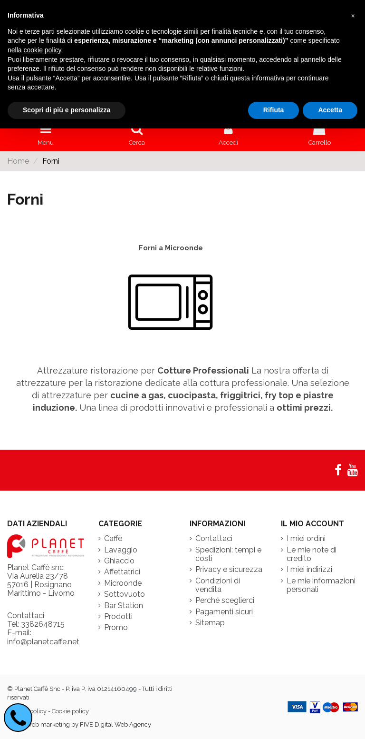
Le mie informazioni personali (321, 585)
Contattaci (213, 538)
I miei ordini (306, 538)
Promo (116, 627)
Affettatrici (122, 572)
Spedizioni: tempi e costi (228, 554)
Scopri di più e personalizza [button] (66, 110)
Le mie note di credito (311, 554)
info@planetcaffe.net (43, 641)
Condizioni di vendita (217, 585)
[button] (352, 15)
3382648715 (43, 624)
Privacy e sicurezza (228, 569)
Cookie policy (70, 711)
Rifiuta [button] (273, 110)
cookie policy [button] (42, 50)
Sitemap (210, 623)
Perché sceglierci (224, 600)
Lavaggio (120, 550)
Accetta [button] (330, 110)
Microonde (123, 583)
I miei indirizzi (309, 569)
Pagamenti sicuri (224, 612)
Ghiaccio (119, 561)
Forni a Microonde (171, 248)
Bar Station (123, 605)
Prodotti (118, 616)
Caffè (113, 538)
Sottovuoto (124, 594)
